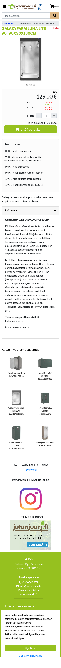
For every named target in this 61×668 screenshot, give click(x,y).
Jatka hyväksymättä (30, 655)
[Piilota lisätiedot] (54, 210)
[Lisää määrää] (54, 116)
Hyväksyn (30, 648)
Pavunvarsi (30, 469)
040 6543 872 (30, 582)
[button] (6, 59)
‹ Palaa (55, 28)
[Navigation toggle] (4, 7)
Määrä (30, 115)
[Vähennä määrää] (39, 116)
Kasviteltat (8, 23)
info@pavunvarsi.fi (30, 586)
